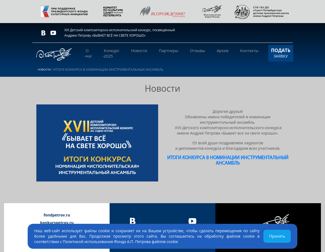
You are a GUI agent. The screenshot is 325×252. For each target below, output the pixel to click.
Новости (145, 53)
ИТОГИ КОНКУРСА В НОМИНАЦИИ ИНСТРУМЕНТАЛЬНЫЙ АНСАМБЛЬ (227, 160)
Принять (277, 236)
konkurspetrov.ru (57, 222)
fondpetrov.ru (57, 215)
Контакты (241, 53)
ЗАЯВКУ (272, 53)
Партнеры (171, 53)
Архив (217, 53)
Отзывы (196, 53)
